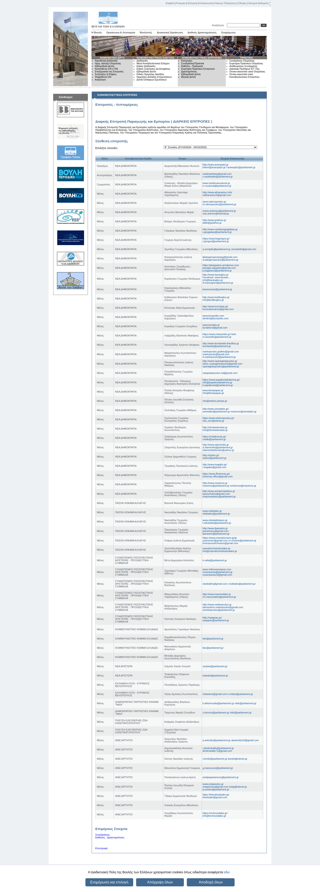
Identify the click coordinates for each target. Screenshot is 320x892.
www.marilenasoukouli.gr (216, 183)
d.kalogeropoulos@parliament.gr (220, 259)
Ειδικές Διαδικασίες (146, 66)
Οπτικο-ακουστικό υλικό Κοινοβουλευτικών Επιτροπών (244, 75)
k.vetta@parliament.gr (215, 560)
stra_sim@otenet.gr (213, 420)
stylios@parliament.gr (214, 458)
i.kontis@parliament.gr (215, 758)
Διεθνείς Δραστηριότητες (202, 32)
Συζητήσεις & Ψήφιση (105, 74)
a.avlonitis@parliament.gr (217, 740)
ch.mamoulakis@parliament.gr (219, 596)
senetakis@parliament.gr (217, 411)
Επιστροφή (101, 848)
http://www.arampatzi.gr (216, 164)
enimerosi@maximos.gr (243, 485)
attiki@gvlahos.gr (212, 222)
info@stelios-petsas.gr (215, 401)
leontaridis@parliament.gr (217, 346)
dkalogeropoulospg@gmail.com (220, 257)
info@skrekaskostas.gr (215, 430)
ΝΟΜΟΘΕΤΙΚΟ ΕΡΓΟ (112, 57)
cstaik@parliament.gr (214, 439)
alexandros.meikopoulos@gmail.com (223, 607)
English (170, 3)
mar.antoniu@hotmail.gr (216, 213)
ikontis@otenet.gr (237, 758)
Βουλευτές (146, 32)
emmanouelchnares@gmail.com (220, 543)
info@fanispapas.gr (213, 393)
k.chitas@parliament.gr (240, 694)
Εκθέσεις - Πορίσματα (192, 66)
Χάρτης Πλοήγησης (225, 3)
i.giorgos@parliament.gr (216, 241)
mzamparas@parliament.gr (218, 572)
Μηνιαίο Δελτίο (188, 77)
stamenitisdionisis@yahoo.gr (218, 450)
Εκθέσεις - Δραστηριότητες (109, 837)
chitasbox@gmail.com (215, 694)
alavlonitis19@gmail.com (245, 740)
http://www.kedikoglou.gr (216, 297)
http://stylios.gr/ (211, 455)
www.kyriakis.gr (211, 325)
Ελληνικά (192, 3)
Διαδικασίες (142, 61)
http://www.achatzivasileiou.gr (219, 491)
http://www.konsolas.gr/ (215, 306)
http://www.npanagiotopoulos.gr (220, 361)
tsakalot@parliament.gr (215, 675)
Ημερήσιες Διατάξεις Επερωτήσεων (154, 77)
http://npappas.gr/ (212, 617)
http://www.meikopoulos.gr (217, 604)
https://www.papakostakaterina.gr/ (221, 379)
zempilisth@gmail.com (243, 249)
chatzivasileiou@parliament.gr (219, 496)
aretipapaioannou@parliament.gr (221, 777)
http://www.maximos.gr (215, 483)
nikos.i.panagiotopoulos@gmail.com (222, 363)
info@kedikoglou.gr (213, 300)
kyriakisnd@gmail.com (215, 327)
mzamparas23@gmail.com (217, 574)
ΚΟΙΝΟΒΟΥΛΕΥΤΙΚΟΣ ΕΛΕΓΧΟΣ (155, 57)
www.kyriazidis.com (213, 315)
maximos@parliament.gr (216, 485)
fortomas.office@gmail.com (218, 476)
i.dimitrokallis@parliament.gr (218, 748)
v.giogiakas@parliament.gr (217, 232)
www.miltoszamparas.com (217, 569)
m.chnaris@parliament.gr (242, 540)
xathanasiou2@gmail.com (217, 195)
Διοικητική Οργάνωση (170, 32)
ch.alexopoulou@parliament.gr (219, 204)
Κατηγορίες (186, 61)
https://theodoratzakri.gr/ (216, 794)
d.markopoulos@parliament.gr (219, 357)
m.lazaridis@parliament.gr (217, 337)
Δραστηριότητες (189, 71)
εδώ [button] (227, 872)
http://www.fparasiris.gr (215, 528)
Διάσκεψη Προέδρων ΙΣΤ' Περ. (244, 69)
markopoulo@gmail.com (216, 354)
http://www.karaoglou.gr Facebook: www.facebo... (216, 276)
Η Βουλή (96, 32)
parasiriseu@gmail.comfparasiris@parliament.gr (216, 532)
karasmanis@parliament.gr (217, 289)
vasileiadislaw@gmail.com (217, 173)
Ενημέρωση (228, 32)
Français (180, 3)
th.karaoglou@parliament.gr (218, 282)
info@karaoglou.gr (213, 280)
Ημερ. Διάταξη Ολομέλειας (108, 63)
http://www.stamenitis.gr (216, 444)
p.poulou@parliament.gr (216, 789)
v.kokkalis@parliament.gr (242, 583)
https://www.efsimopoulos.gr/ (218, 418)
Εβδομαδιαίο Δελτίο (104, 66)
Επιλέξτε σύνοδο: (106, 148)
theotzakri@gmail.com (215, 797)
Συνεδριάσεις (102, 834)
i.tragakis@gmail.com (214, 467)
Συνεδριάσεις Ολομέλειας (242, 61)
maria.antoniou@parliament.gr (219, 210)
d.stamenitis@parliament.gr (218, 447)
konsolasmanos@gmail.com (218, 309)
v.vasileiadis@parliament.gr (218, 176)
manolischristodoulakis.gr (217, 548)
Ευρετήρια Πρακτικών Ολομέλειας (246, 63)
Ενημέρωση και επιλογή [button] (109, 882)
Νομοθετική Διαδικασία (106, 61)
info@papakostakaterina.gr (217, 382)
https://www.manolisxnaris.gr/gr (220, 537)
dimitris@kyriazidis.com (216, 318)
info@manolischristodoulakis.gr (220, 551)
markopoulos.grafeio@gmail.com (221, 351)
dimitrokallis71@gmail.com (217, 750)
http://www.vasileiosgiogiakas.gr (220, 229)
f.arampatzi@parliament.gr (241, 167)
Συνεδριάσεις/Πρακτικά (192, 63)
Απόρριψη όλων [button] (160, 882)
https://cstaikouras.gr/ (214, 436)
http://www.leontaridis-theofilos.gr (221, 343)
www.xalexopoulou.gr (214, 201)
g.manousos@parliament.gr (218, 768)
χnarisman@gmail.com (216, 540)
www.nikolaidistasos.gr (215, 520)
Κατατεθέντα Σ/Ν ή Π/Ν (106, 69)
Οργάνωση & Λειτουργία (120, 32)
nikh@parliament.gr (245, 703)
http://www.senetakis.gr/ (216, 408)
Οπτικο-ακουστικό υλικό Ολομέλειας (247, 71)
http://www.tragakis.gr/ (215, 464)
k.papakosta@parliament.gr (218, 385)
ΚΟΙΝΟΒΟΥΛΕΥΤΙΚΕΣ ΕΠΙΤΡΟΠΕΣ (202, 57)
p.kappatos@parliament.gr (217, 270)
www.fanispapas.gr (213, 390)
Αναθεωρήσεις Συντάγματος (243, 66)
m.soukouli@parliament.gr (217, 185)
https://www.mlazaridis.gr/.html (219, 334)
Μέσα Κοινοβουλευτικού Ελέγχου (153, 63)
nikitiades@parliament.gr (216, 513)
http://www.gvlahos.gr (214, 220)
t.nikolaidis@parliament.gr (217, 523)
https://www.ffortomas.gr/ (216, 473)
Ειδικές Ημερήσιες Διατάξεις (150, 74)
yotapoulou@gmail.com (216, 786)
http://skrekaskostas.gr (215, 427)
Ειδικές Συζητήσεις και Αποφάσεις (153, 69)
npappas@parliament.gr (216, 620)
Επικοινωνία (206, 3)
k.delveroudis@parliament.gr (219, 703)
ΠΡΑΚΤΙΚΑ (246, 57)
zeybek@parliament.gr (215, 666)
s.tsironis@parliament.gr (216, 712)
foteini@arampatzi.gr (214, 167)
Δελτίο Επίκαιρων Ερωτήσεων (152, 79)
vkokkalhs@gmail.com (215, 583)
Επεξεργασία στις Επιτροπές (109, 71)
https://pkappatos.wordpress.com (221, 265)
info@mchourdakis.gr (214, 815)
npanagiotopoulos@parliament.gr (221, 366)
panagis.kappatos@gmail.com (219, 268)
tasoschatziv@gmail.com (216, 493)
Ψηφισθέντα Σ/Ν (103, 77)
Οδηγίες (242, 3)
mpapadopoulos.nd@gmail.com (220, 373)
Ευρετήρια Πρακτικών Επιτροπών (198, 69)
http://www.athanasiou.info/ (217, 192)
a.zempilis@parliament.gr (217, 249)
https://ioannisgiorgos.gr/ (216, 238)
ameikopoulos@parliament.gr (219, 610)
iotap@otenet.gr (238, 786)
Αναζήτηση (218, 25)
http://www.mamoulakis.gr (217, 594)
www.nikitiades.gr (212, 511)
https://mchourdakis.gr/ (215, 813)
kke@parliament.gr (213, 638)
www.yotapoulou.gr (213, 784)
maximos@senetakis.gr (243, 411)
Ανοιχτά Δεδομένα (259, 3)
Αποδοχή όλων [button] (211, 882)
